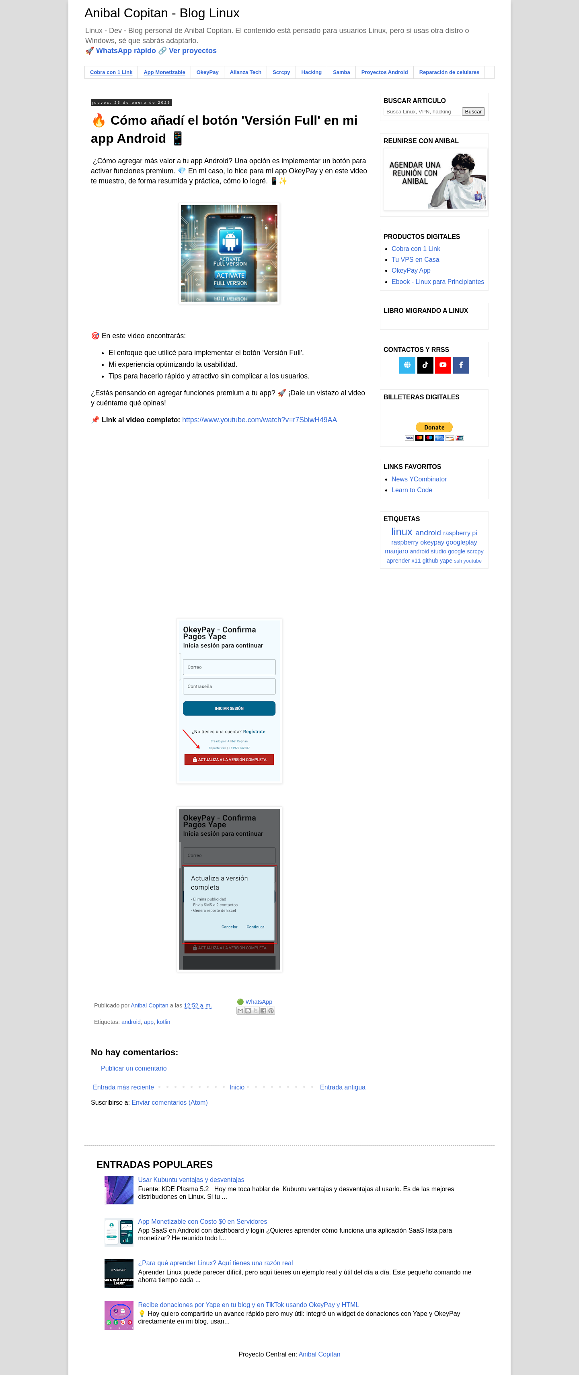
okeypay (432, 542)
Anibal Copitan (320, 1354)
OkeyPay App (411, 270)
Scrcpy (281, 72)
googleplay (461, 542)
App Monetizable (164, 72)
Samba (341, 72)
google (456, 551)
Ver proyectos (193, 51)
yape (446, 560)
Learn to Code (412, 490)
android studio (428, 551)
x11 (416, 560)
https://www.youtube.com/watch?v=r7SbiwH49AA (259, 420)
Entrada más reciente (123, 1087)
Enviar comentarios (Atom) (169, 1102)
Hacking (312, 72)
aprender (398, 560)
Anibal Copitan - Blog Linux (162, 13)
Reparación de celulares (449, 72)
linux (402, 531)
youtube (473, 561)
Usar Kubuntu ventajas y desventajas (191, 1179)
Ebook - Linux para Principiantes (438, 281)
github (430, 560)
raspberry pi (460, 533)
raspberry (405, 542)
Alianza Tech (246, 72)
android (131, 1022)
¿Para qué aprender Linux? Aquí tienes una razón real (215, 1263)
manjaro (396, 551)
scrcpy (475, 551)
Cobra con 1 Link (111, 72)
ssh (458, 561)
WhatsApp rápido (126, 51)
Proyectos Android (384, 72)
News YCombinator (419, 479)
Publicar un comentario (134, 1068)
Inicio (237, 1087)
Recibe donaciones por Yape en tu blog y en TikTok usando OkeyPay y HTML (248, 1304)
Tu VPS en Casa (415, 259)
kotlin (163, 1022)
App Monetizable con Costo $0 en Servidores (202, 1221)
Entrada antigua (342, 1087)
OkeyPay (208, 72)
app (149, 1022)
